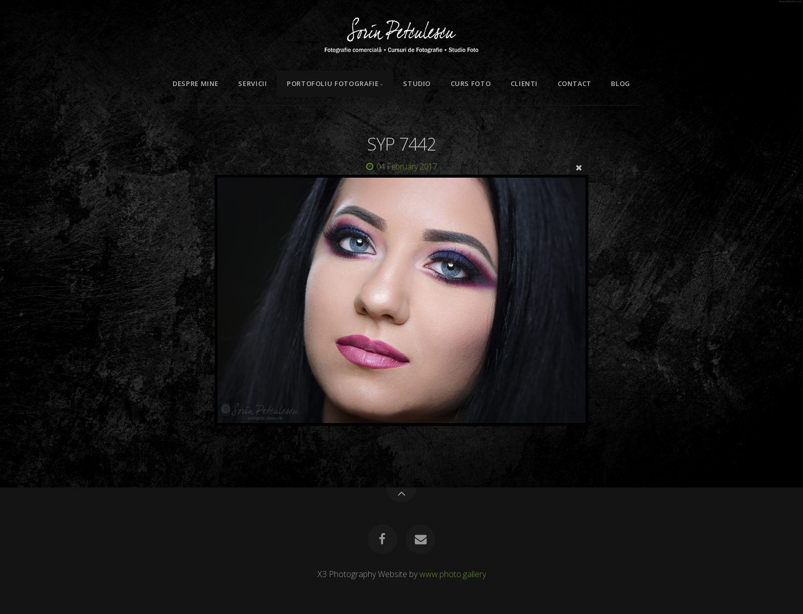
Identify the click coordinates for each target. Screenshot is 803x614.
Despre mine (196, 83)
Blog (620, 83)
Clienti (524, 83)
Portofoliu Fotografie (332, 83)
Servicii (252, 83)
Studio (417, 83)
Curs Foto (471, 83)
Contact (574, 83)
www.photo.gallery (452, 574)
